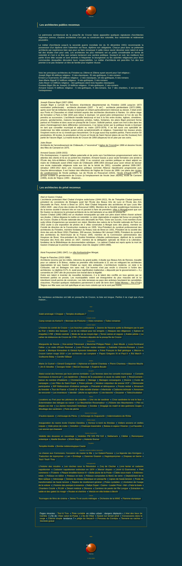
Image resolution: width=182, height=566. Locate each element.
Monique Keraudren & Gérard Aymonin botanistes (72, 350)
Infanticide (106, 389)
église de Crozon (107, 145)
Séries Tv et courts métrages (83, 498)
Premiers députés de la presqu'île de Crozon (100, 337)
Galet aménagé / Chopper (51, 314)
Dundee (93, 406)
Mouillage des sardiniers (50, 409)
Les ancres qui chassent (50, 429)
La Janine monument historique (71, 406)
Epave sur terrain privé (108, 516)
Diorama (88, 488)
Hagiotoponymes (112, 456)
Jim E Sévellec (47, 367)
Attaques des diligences (119, 331)
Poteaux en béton (55, 476)
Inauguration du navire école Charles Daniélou (62, 423)
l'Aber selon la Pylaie (68, 516)
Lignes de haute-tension (120, 479)
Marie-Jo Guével (47, 364)
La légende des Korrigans (129, 453)
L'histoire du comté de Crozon (53, 328)
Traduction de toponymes (51, 456)
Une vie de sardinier (99, 399)
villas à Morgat (120, 209)
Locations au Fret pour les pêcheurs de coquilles (63, 399)
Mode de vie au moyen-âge (85, 334)
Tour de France (59, 389)
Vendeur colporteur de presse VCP (113, 383)
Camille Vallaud (64, 357)
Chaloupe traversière (91, 426)
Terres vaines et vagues (111, 334)
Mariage (92, 380)
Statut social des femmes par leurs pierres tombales (64, 374)
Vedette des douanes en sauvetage (56, 436)
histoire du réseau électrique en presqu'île (86, 479)
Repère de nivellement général (87, 482)
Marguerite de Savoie (49, 344)
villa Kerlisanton (80, 252)
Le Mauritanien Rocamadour (91, 403)
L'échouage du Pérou (67, 416)
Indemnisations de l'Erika (119, 416)
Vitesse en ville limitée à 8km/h (103, 491)
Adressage (58, 479)
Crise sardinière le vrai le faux (127, 399)
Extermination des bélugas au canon (56, 403)
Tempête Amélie (46, 446)
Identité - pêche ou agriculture (84, 392)
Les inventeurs (60, 392)
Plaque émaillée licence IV (74, 472)
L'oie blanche (106, 392)
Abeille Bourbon (58, 439)
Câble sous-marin (122, 472)
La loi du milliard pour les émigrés (88, 331)
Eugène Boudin (99, 367)
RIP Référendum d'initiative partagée (70, 386)
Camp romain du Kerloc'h (51, 321)
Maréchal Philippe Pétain (99, 344)
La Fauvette (136, 426)
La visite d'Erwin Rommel (60, 347)
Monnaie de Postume (75, 321)
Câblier (124, 436)
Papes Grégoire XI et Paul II (113, 353)
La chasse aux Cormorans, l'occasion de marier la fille (65, 453)
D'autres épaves (46, 416)
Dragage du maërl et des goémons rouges (121, 406)
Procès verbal (124, 386)
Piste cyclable (78, 513)
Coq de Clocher (108, 466)
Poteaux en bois (75, 476)
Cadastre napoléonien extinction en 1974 (74, 469)
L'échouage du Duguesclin (92, 416)
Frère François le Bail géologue (115, 350)
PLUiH (61, 488)
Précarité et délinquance (103, 386)
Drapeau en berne (133, 456)
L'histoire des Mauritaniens (121, 403)
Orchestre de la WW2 (110, 498)
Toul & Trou (63, 513)
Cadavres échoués (122, 389)
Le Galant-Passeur (104, 453)
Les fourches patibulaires (82, 328)
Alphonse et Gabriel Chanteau (92, 364)
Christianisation (78, 380)
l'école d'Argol (124, 173)
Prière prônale (86, 383)
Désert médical (74, 488)
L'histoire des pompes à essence (68, 485)
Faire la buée (135, 485)
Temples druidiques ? (76, 314)
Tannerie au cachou (130, 518)
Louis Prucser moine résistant (91, 347)
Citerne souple (55, 518)
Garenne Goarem (92, 456)
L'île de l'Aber (87, 516)
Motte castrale (62, 334)
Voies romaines (95, 321)
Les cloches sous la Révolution (80, 466)
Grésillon (74, 426)
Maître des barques (58, 331)
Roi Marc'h (136, 353)
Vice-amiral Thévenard (73, 344)
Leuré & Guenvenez (126, 469)
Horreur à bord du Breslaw (101, 423)
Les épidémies (71, 377)
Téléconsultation (134, 392)
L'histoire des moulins (50, 466)
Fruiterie (55, 472)
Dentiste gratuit (47, 521)
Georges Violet (64, 367)
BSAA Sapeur (75, 439)
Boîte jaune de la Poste (100, 472)
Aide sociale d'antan (89, 389)
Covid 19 (73, 389)
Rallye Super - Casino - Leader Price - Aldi (106, 485)
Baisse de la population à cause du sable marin (103, 377)
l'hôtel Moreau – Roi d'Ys (127, 282)
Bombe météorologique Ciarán (71, 446)
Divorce (127, 380)
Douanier (119, 392)
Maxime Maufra (135, 364)
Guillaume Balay (46, 357)
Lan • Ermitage (74, 456)
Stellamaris (112, 436)
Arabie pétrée (132, 334)
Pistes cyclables (112, 482)
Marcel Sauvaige (81, 367)
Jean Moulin (119, 344)
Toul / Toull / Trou (47, 459)
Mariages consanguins (110, 380)
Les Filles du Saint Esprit (63, 383)
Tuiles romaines (112, 321)
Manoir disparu (105, 469)
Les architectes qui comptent (82, 353)
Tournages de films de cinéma (53, 498)
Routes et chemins (77, 491)
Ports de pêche (71, 409)
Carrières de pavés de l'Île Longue (111, 488)
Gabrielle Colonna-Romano (122, 347)
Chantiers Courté (47, 488)
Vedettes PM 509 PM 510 (91, 436)
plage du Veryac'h (86, 518)
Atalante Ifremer (91, 439)
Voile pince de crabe (57, 426)
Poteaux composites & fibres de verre (104, 476)
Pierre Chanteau (118, 364)
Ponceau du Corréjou (107, 518)
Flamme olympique (132, 498)
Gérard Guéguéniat (66, 364)
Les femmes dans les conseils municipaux (111, 374)
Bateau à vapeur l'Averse (116, 426)
